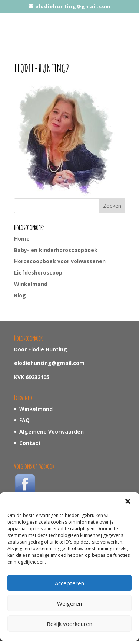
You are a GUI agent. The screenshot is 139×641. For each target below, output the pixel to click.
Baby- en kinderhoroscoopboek (55, 250)
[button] (128, 501)
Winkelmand (30, 283)
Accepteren (69, 583)
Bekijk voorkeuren (69, 623)
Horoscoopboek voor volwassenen (60, 261)
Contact (30, 443)
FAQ (24, 420)
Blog (20, 295)
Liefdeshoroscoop (38, 272)
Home (22, 238)
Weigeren (69, 603)
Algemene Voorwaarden (51, 431)
